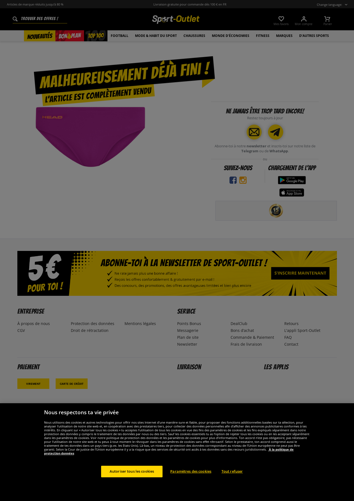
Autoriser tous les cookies (132, 471)
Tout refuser (232, 471)
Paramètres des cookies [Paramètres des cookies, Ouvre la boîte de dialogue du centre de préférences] (190, 471)
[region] (177, 452)
